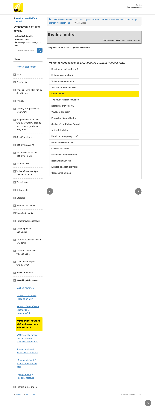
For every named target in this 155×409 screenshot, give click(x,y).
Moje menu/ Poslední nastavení (26, 376)
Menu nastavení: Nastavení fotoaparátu (27, 351)
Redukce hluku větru (61, 160)
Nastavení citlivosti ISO (62, 106)
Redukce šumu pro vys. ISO (64, 136)
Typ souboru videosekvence (65, 99)
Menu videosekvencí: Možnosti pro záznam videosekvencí (28, 324)
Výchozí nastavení (25, 288)
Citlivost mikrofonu (60, 148)
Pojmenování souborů (62, 75)
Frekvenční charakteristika (64, 154)
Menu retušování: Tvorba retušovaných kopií (27, 363)
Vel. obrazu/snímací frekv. (64, 87)
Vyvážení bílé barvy (60, 112)
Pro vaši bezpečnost (26, 66)
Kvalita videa (57, 93)
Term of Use (30, 394)
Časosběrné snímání (61, 173)
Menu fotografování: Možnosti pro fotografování (28, 309)
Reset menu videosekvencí (64, 69)
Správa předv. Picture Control (65, 124)
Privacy (18, 394)
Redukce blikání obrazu (62, 142)
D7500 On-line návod (64, 19)
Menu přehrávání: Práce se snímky (26, 297)
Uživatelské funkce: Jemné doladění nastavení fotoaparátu (27, 338)
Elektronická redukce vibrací (65, 167)
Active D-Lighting (60, 130)
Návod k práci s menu (88, 19)
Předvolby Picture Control (64, 118)
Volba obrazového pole (62, 81)
